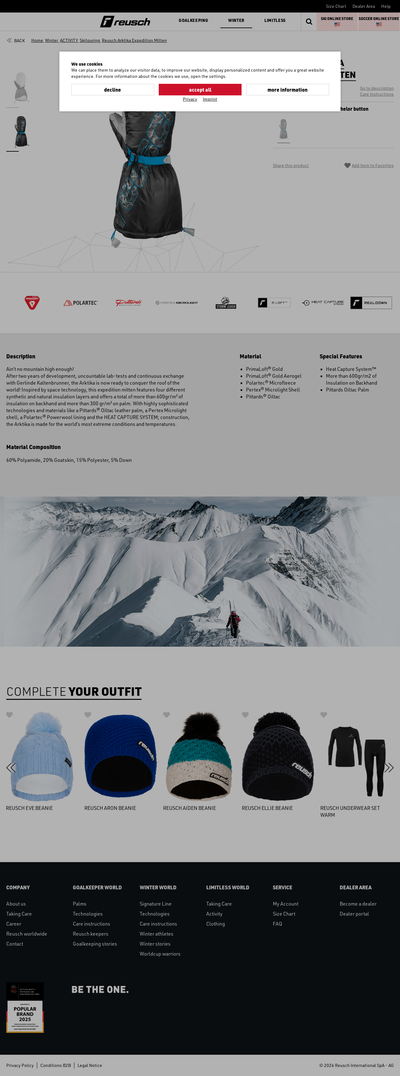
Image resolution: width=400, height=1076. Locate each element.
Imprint (210, 99)
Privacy (190, 99)
